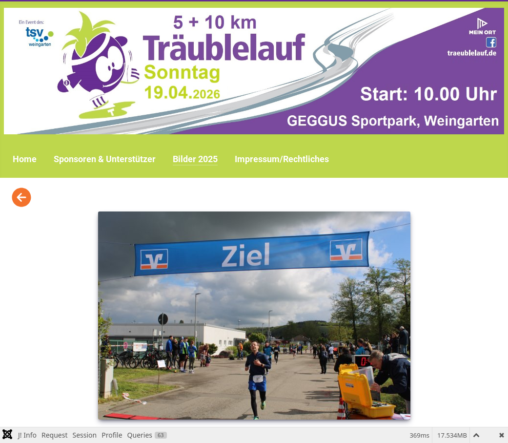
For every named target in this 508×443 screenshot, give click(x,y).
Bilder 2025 (195, 159)
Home (25, 159)
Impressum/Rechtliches (282, 159)
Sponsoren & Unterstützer (105, 159)
